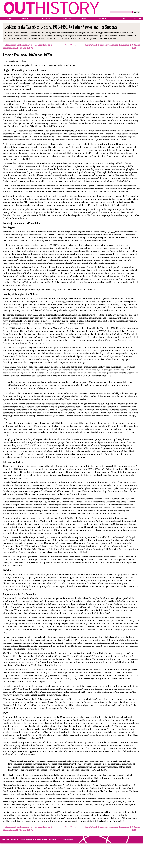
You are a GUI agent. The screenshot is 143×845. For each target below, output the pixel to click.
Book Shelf (45, 18)
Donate (102, 18)
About (8, 18)
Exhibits (26, 18)
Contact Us (67, 839)
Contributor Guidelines (47, 839)
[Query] (121, 12)
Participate (65, 18)
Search (136, 12)
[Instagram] (135, 18)
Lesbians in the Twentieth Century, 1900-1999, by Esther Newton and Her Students (60, 27)
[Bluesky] (140, 18)
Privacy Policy (9, 839)
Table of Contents (71, 45)
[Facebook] (124, 18)
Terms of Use (25, 839)
